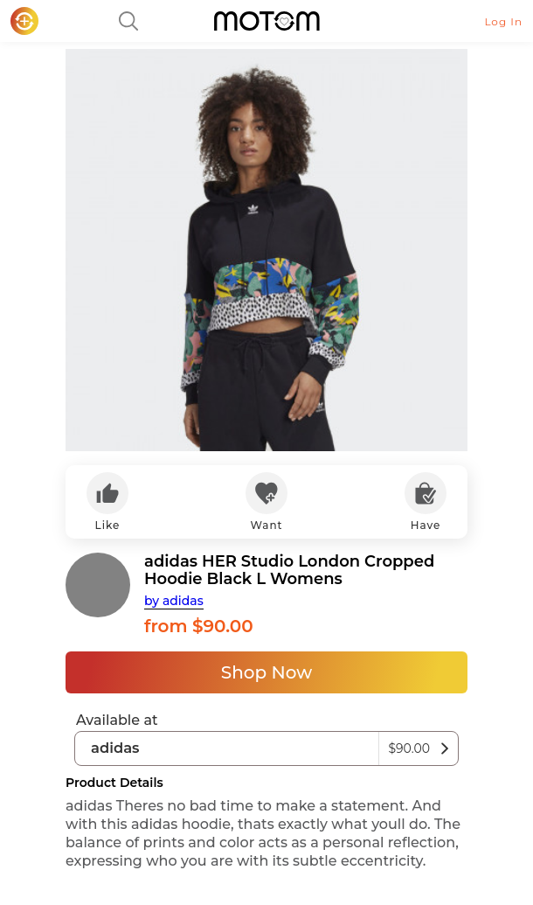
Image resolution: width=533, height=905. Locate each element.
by (174, 601)
